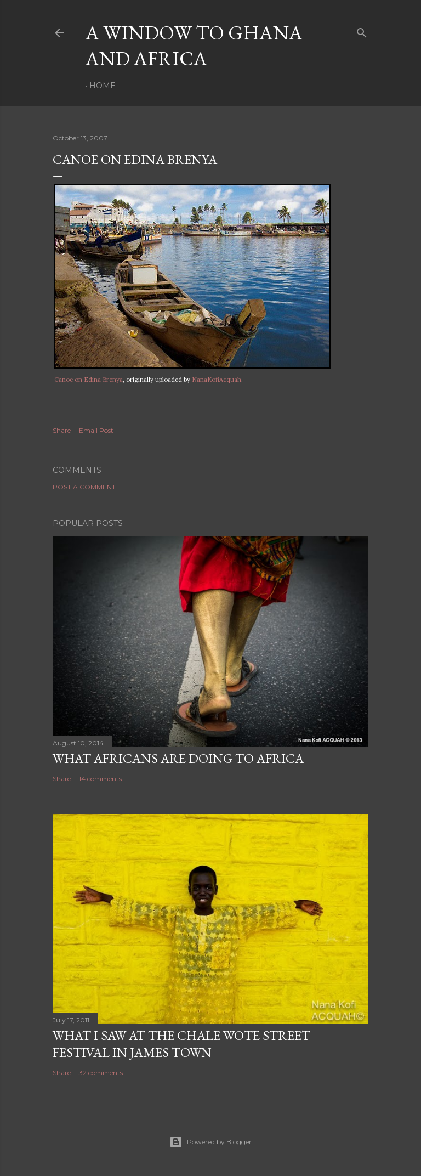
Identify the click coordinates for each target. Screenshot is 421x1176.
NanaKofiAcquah (216, 379)
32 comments (101, 1072)
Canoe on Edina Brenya (88, 379)
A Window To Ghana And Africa (194, 45)
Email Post (96, 430)
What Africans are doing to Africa (178, 758)
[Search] (361, 30)
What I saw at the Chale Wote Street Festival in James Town (181, 1044)
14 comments (100, 778)
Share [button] (62, 430)
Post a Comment (84, 487)
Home (102, 86)
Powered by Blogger (210, 1142)
